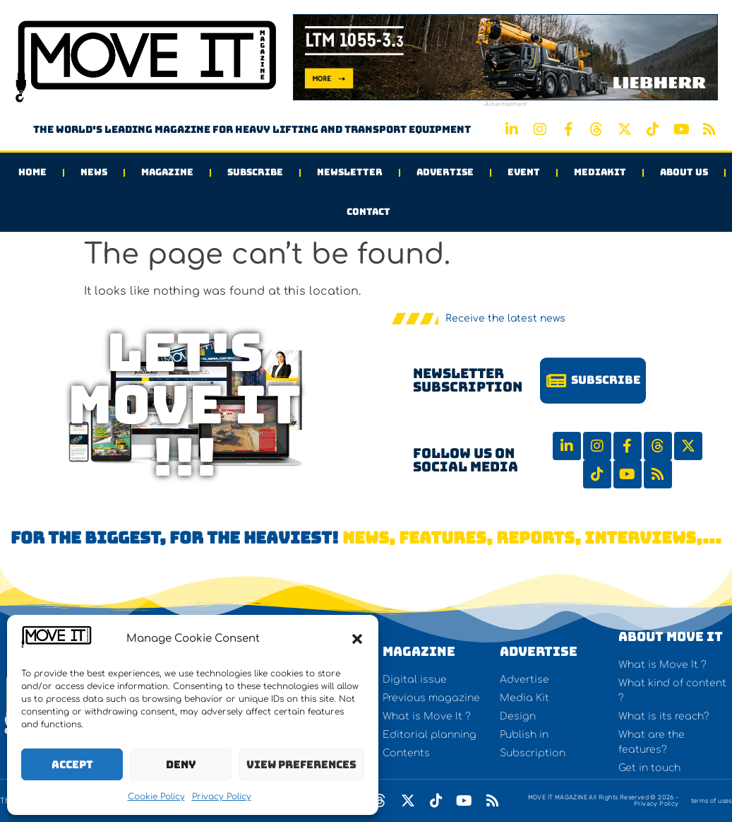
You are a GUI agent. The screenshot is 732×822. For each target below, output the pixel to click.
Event (524, 172)
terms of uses (711, 800)
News (93, 172)
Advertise (445, 172)
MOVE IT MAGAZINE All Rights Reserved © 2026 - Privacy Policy (603, 800)
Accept (72, 765)
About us (684, 172)
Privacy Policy (221, 797)
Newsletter (350, 172)
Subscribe (255, 172)
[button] (357, 639)
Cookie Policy (156, 797)
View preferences (301, 765)
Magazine (167, 172)
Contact (368, 212)
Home (32, 172)
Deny (181, 765)
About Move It (670, 636)
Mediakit (600, 172)
